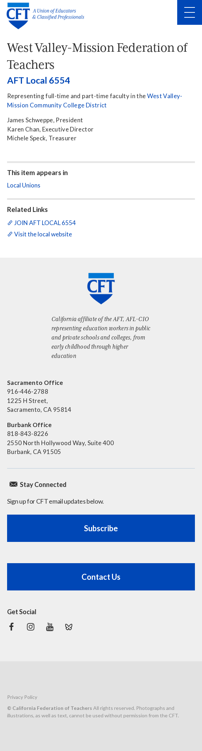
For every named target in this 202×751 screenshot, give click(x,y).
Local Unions (23, 185)
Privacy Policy (22, 697)
